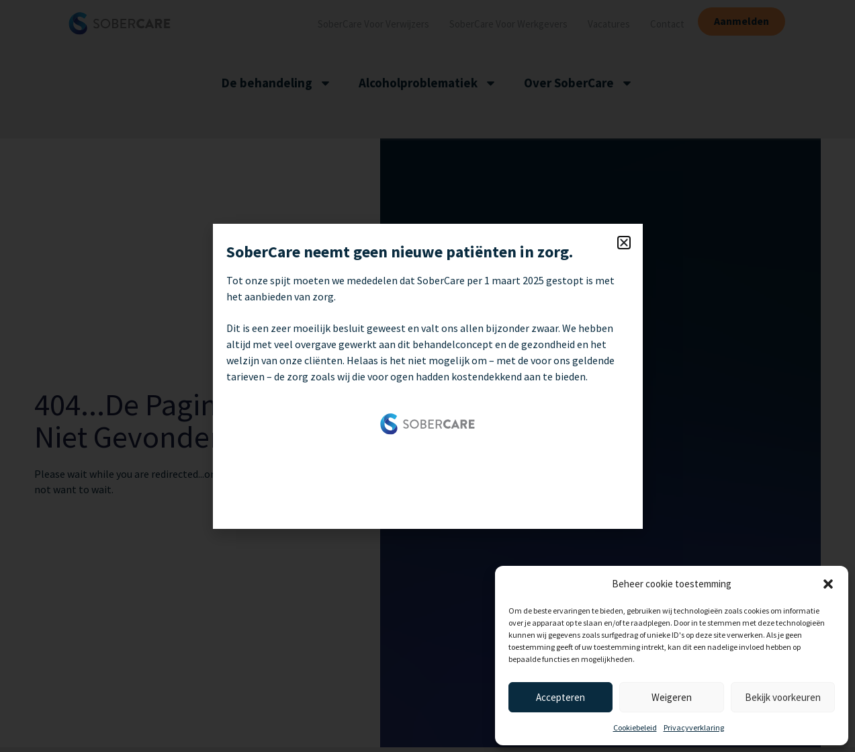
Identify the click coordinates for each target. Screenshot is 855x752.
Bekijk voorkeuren (783, 697)
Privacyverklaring (694, 727)
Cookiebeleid (635, 727)
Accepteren (560, 697)
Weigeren (671, 697)
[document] (427, 376)
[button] (828, 584)
